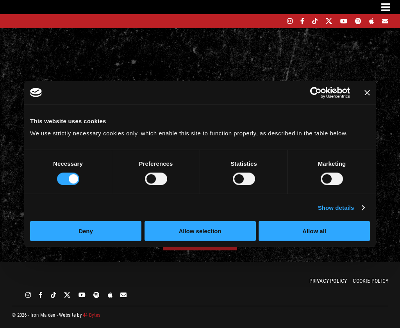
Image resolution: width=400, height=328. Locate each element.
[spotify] (358, 21)
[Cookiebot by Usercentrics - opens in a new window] (316, 92)
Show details (336, 207)
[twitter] (329, 21)
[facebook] (302, 21)
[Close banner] (367, 92)
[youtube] (343, 21)
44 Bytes (91, 315)
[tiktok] (315, 21)
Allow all (314, 231)
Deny (86, 231)
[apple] (371, 21)
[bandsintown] (276, 21)
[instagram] (290, 21)
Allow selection (200, 231)
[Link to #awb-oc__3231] (385, 7)
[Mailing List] (385, 21)
